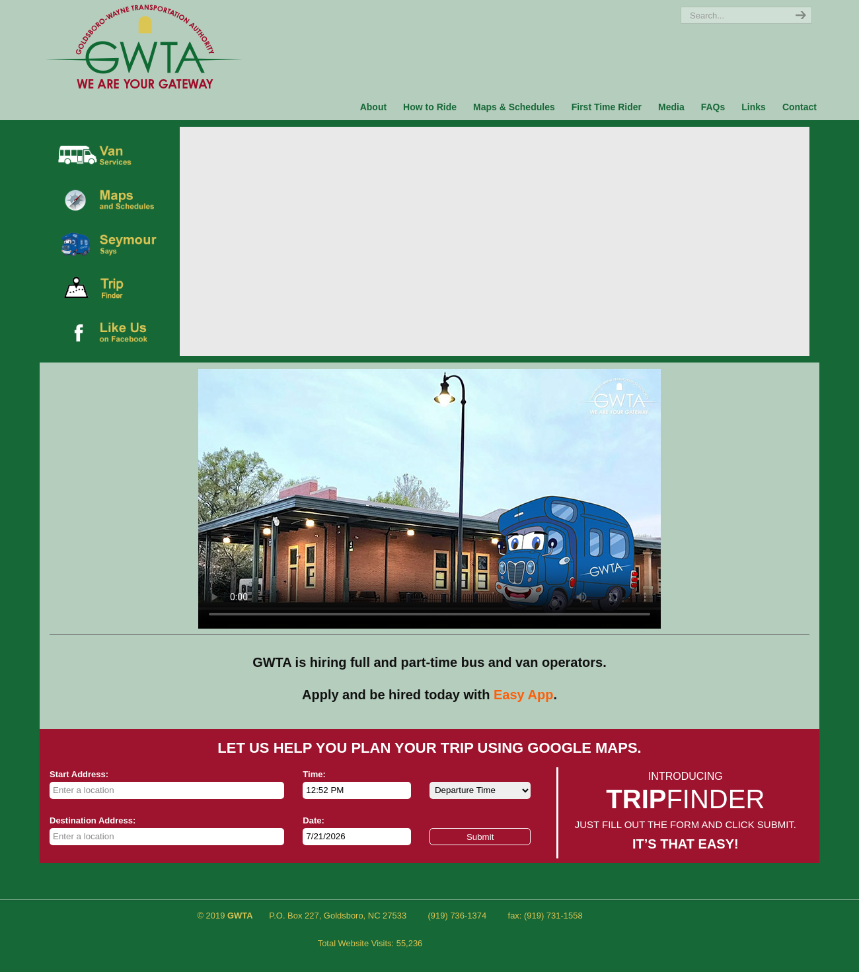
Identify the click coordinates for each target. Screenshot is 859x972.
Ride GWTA (144, 46)
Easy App (523, 694)
